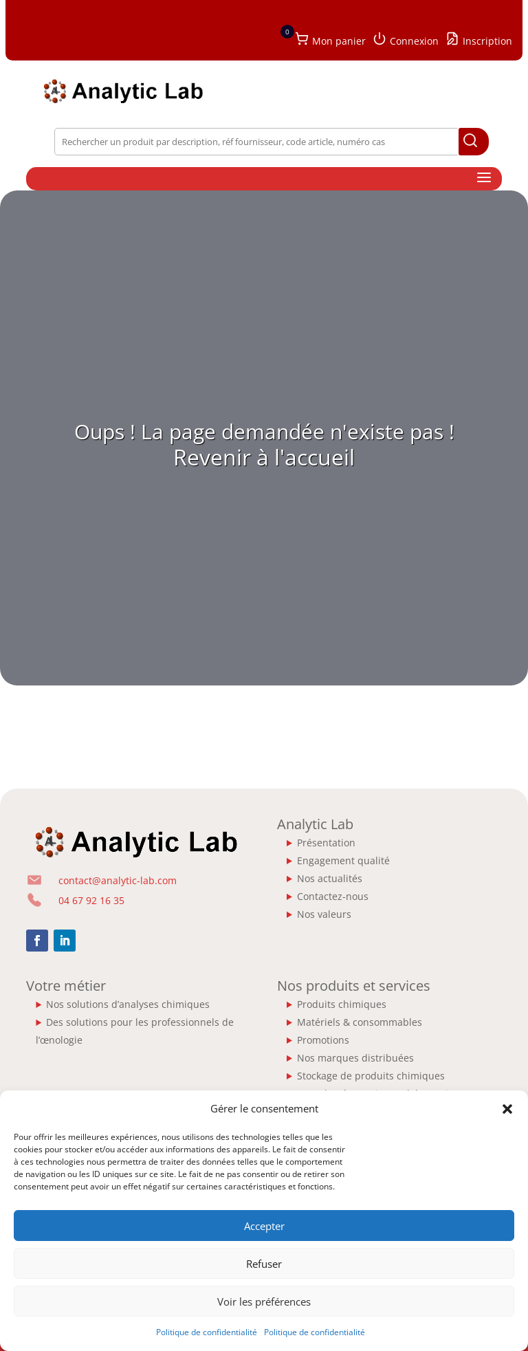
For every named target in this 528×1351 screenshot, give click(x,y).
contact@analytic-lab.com (117, 880)
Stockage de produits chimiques (371, 1075)
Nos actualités (329, 878)
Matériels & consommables (359, 1022)
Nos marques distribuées (355, 1057)
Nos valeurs (324, 914)
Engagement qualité (343, 860)
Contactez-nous (332, 896)
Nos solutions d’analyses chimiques (128, 1004)
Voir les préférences (264, 1301)
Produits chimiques (341, 1004)
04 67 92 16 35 (91, 900)
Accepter (264, 1226)
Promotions (323, 1039)
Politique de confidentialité (206, 1332)
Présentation (326, 842)
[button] (507, 1109)
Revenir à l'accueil (264, 457)
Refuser (264, 1264)
